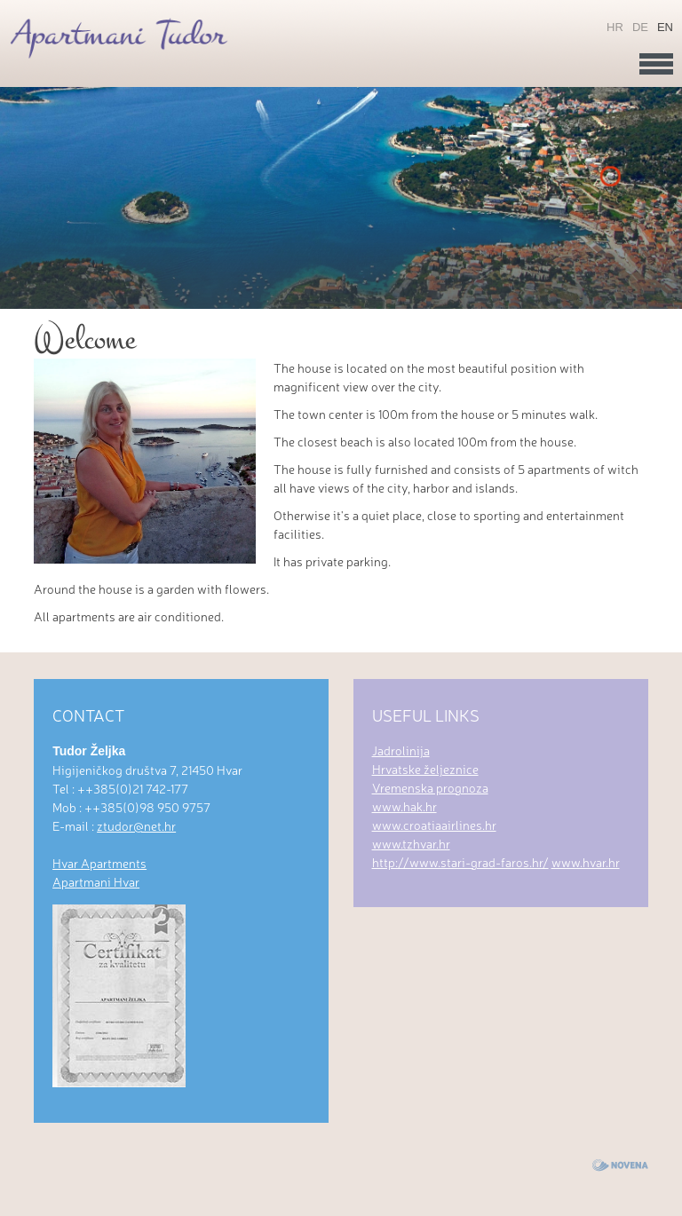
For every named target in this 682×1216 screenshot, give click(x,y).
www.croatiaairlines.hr (434, 825)
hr (615, 27)
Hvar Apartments (99, 863)
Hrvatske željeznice (425, 769)
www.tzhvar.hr (411, 843)
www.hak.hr (404, 806)
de (640, 27)
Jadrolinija (401, 750)
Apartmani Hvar (95, 881)
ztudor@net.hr (136, 825)
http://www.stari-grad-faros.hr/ (460, 862)
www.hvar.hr (585, 862)
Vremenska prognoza (430, 787)
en (665, 27)
